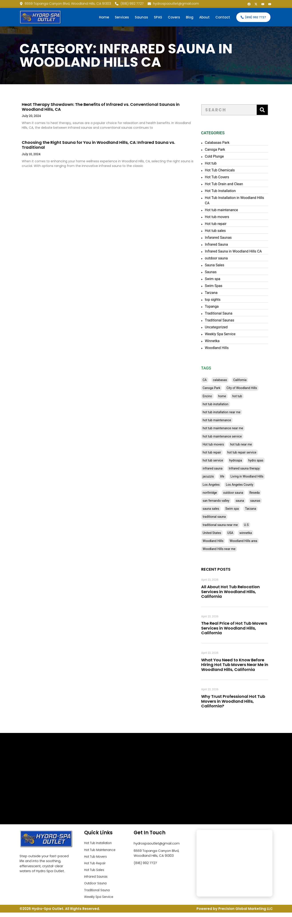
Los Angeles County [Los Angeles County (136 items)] (244, 484)
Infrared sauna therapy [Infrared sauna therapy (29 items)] (248, 468)
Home (104, 17)
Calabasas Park (222, 142)
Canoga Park (220, 149)
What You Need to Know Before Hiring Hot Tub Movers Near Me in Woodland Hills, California (239, 664)
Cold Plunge (219, 156)
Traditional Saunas (224, 320)
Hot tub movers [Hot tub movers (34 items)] (218, 444)
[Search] (266, 110)
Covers (174, 17)
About (204, 17)
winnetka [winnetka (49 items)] (250, 533)
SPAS (158, 17)
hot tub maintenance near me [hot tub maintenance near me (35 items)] (227, 428)
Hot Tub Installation (225, 191)
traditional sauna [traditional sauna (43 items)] (218, 516)
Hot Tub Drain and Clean (229, 184)
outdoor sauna (221, 258)
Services (122, 17)
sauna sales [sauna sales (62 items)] (215, 508)
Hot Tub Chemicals (225, 170)
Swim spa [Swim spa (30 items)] (237, 508)
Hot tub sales (220, 231)
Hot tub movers (222, 217)
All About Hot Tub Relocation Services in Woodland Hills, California (235, 591)
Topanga (216, 306)
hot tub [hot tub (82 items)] (242, 396)
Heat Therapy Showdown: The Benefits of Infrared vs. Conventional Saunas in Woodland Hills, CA (90, 107)
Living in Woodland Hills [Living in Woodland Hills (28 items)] (251, 476)
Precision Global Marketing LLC (245, 913)
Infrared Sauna (221, 244)
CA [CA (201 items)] (209, 380)
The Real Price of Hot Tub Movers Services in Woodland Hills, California (239, 628)
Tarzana (216, 293)
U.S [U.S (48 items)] (251, 525)
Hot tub (215, 163)
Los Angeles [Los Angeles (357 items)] (215, 484)
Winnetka (217, 341)
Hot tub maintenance (226, 210)
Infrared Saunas (97, 879)
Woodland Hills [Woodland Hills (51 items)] (217, 541)
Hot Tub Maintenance (101, 850)
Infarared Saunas (223, 237)
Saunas (141, 17)
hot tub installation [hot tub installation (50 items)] (220, 404)
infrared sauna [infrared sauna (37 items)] (217, 468)
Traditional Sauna (223, 313)
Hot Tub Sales (95, 872)
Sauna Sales (219, 265)
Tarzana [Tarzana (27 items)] (255, 508)
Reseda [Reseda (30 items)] (259, 492)
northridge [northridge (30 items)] (214, 492)
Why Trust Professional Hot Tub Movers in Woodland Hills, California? (238, 701)
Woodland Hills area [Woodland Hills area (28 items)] (248, 541)
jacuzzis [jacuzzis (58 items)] (213, 476)
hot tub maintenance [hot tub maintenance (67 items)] (221, 420)
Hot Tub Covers (222, 177)
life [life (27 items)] (227, 476)
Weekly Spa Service (225, 334)
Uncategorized (221, 327)
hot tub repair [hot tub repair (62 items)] (216, 452)
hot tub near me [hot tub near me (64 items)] (246, 444)
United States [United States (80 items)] (216, 533)
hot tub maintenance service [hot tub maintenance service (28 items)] (226, 436)
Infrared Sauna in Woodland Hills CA (238, 251)
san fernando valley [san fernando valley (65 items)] (220, 500)
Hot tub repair (220, 224)
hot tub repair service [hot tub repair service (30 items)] (246, 452)
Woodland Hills (221, 348)
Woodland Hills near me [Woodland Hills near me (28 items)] (223, 549)
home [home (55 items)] (227, 396)
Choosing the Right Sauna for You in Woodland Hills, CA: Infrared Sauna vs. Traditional (87, 145)
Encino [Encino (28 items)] (212, 396)
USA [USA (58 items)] (235, 533)
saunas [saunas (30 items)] (260, 500)
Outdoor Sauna (96, 886)
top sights (217, 299)
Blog (189, 17)
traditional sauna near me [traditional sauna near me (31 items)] (224, 525)
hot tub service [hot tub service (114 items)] (217, 460)
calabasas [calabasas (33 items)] (225, 380)
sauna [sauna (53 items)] (244, 500)
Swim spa (217, 279)
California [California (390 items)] (244, 380)
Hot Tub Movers (96, 857)
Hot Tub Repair (96, 865)
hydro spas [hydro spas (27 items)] (260, 460)
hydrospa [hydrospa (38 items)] (240, 460)
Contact (222, 17)
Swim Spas (218, 286)
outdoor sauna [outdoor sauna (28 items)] (238, 492)
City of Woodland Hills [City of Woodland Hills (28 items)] (246, 388)
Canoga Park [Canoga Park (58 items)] (216, 388)
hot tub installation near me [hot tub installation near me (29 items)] (226, 412)
